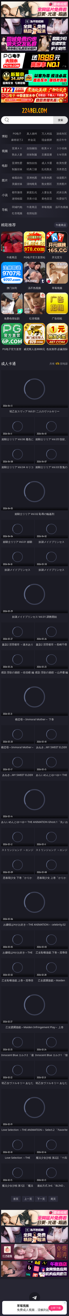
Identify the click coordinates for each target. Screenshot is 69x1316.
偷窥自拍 (17, 177)
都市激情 (17, 192)
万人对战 (47, 133)
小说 (5, 195)
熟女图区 (47, 184)
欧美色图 (47, 177)
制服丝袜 (17, 169)
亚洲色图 (32, 177)
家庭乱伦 (32, 192)
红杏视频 (17, 213)
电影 (5, 166)
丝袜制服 (32, 154)
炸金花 (32, 140)
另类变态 (61, 169)
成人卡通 (47, 163)
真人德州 (32, 133)
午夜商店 (32, 207)
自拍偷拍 (32, 148)
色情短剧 (32, 213)
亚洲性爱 (17, 163)
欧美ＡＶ (47, 148)
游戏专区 (61, 133)
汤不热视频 (61, 207)
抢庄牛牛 (61, 140)
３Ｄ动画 (61, 148)
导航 (5, 210)
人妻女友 (47, 192)
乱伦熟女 (47, 169)
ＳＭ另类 (61, 154)
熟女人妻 (17, 154)
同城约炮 (17, 207)
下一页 (41, 1199)
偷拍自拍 (32, 163)
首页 (15, 1199)
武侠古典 (61, 192)
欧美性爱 (61, 163)
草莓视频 (47, 207)
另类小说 (32, 198)
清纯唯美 (32, 184)
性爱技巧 (61, 198)
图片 (5, 180)
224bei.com (34, 110)
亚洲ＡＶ (17, 148)
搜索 (60, 120)
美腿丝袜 (17, 184)
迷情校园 (17, 198)
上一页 (28, 1199)
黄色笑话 (47, 198)
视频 (5, 151)
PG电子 (17, 133)
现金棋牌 (47, 140)
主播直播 (47, 154)
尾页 (53, 1199)
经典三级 (32, 169)
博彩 (5, 136)
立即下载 (56, 1308)
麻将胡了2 (17, 140)
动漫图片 (61, 177)
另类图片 (61, 184)
